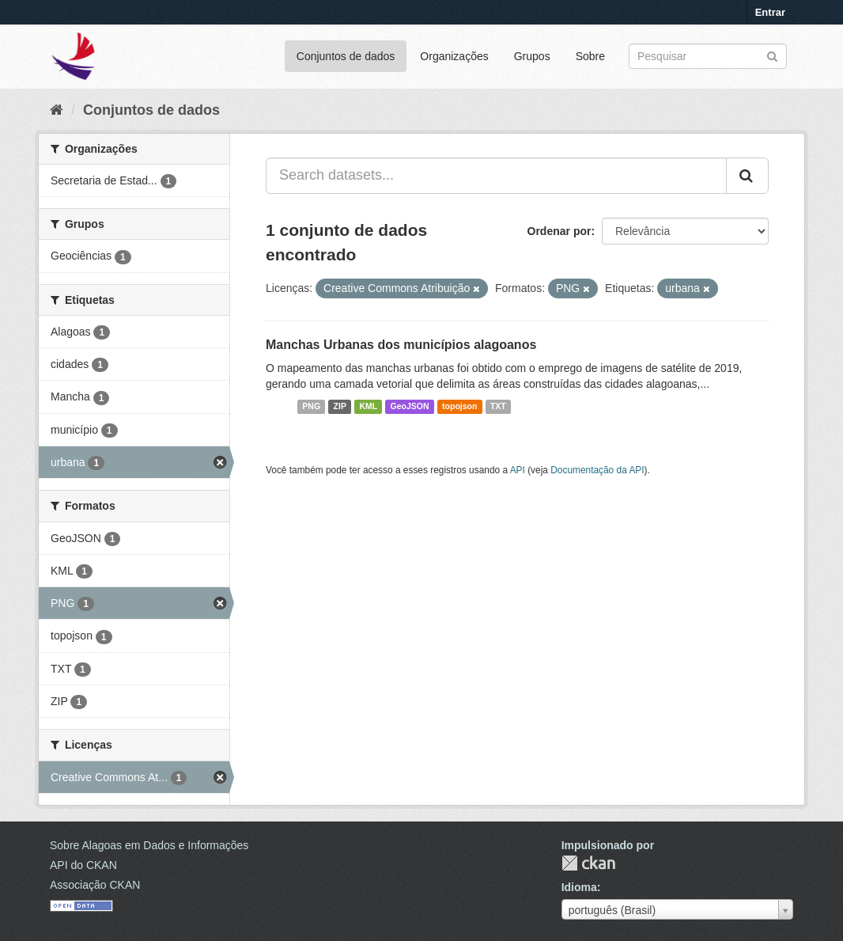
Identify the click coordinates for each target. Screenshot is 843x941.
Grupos (532, 56)
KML (368, 407)
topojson (459, 407)
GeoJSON (410, 407)
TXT (498, 407)
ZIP (340, 407)
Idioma (579, 887)
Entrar (770, 12)
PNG (311, 407)
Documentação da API (597, 470)
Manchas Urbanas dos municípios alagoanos (401, 344)
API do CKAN (83, 865)
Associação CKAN (95, 884)
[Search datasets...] (496, 175)
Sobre (590, 56)
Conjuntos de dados (346, 56)
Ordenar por (559, 231)
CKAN (588, 863)
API (517, 470)
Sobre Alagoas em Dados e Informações (149, 845)
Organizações (454, 56)
